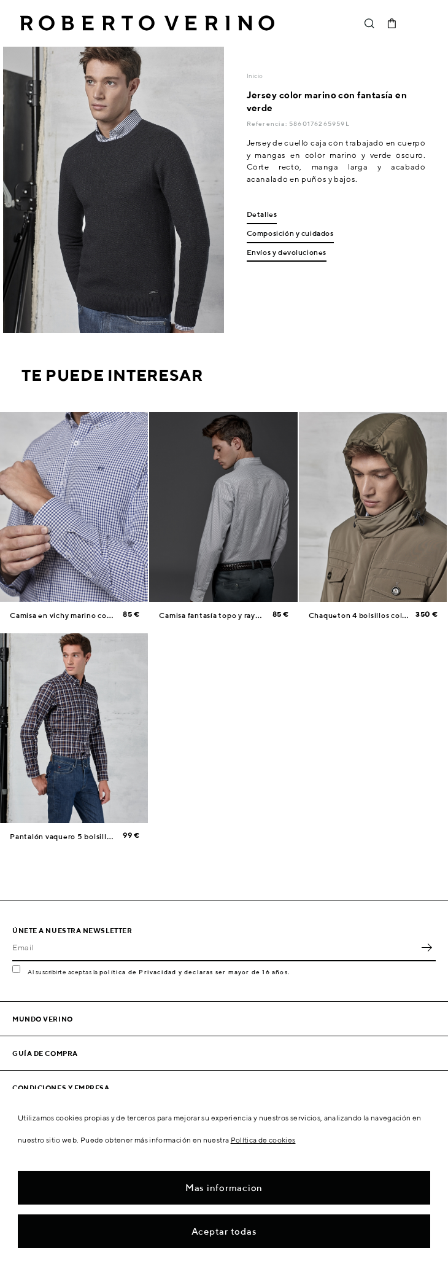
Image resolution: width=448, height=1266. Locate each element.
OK (426, 948)
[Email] (214, 948)
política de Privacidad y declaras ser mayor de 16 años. (194, 971)
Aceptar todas (224, 1231)
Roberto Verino (147, 23)
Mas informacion (224, 1187)
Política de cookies (263, 1139)
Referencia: (268, 123)
